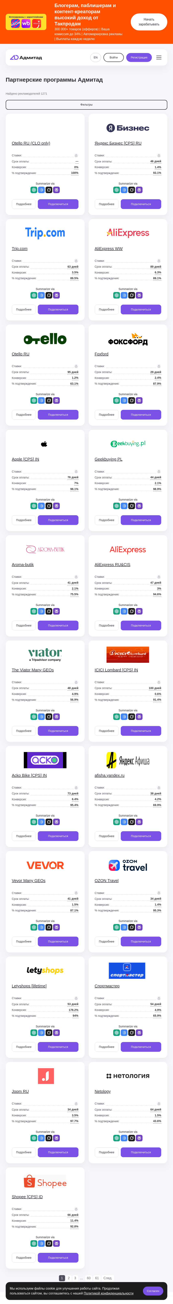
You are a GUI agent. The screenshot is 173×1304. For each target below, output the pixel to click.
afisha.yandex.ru (110, 775)
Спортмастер (107, 986)
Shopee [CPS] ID (27, 1197)
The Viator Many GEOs (33, 670)
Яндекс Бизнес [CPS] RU (118, 143)
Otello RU (20, 354)
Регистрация (139, 56)
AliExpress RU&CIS (113, 564)
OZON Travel (107, 880)
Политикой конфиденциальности (109, 1293)
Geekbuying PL (109, 459)
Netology (103, 1091)
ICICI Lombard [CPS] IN (116, 670)
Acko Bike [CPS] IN (29, 775)
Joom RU (20, 1091)
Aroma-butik (23, 564)
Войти (114, 56)
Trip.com (19, 248)
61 (97, 1278)
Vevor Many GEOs (29, 880)
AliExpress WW (109, 248)
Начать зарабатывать (149, 22)
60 (89, 1278)
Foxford (102, 354)
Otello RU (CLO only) (31, 143)
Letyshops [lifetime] (29, 986)
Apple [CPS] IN (25, 459)
